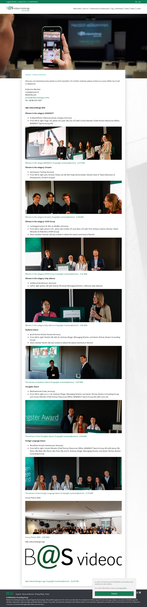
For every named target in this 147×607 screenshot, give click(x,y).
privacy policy (121, 588)
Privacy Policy (39, 594)
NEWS (127, 9)
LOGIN (139, 9)
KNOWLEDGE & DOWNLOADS (99, 9)
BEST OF (86, 9)
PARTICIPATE (77, 9)
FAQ (112, 9)
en (140, 2)
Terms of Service (28, 594)
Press (47, 594)
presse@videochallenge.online (37, 97)
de (136, 2)
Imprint (18, 594)
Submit (114, 593)
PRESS (133, 9)
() (55, 163)
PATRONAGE (119, 9)
